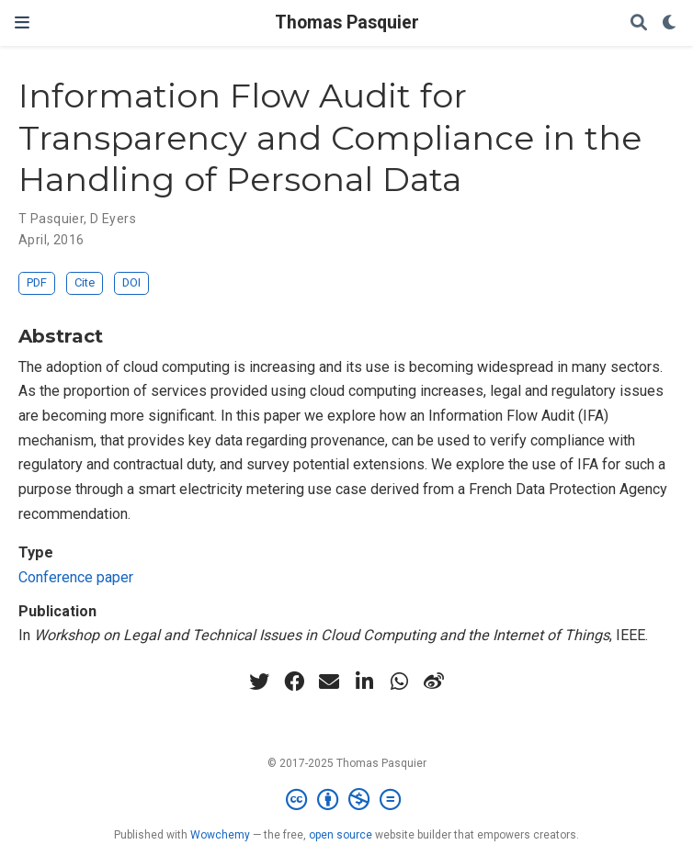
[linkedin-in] (364, 681)
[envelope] (329, 681)
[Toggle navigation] (22, 22)
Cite (84, 282)
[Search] (639, 23)
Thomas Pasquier (347, 22)
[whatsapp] (399, 681)
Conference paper (75, 577)
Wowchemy (220, 834)
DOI (131, 282)
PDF (37, 282)
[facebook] (294, 681)
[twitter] (259, 681)
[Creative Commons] (347, 800)
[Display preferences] (670, 23)
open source (340, 834)
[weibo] (434, 681)
